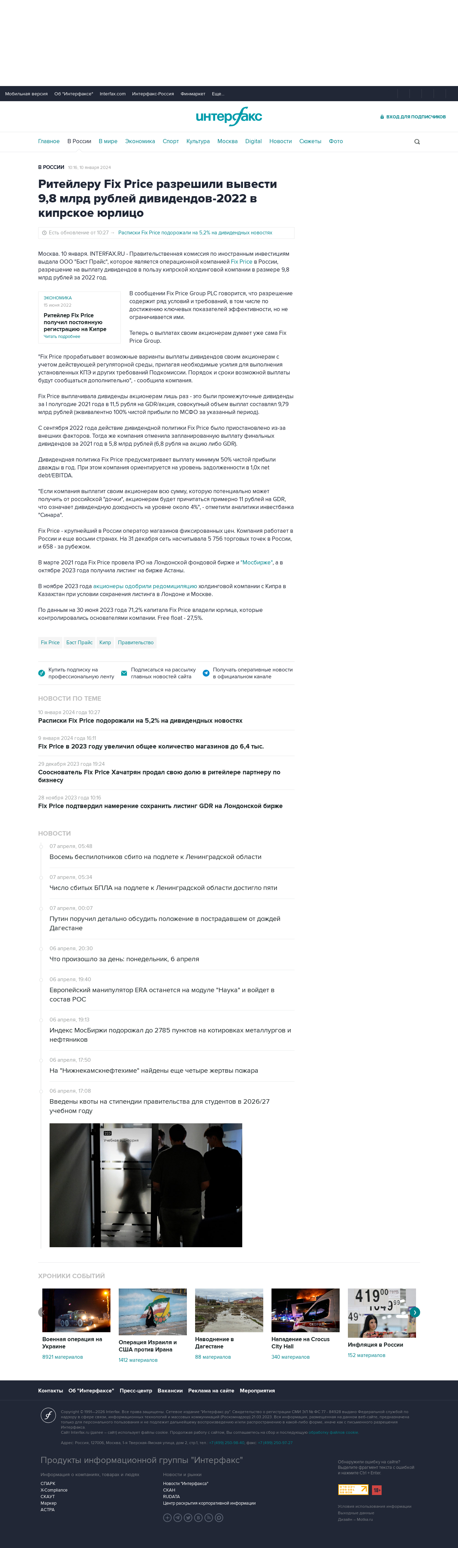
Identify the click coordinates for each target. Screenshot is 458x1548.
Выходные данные (356, 1513)
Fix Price (242, 261)
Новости (280, 141)
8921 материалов (62, 1357)
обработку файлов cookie (333, 1432)
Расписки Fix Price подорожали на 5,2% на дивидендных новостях (195, 233)
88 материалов (213, 1357)
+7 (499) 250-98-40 (226, 1442)
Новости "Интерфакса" (185, 1483)
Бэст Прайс (79, 642)
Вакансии (170, 1390)
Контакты (50, 1390)
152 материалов (366, 1355)
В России (79, 141)
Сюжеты (310, 141)
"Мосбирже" (257, 562)
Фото (336, 141)
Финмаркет (193, 94)
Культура (198, 141)
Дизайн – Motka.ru (355, 1519)
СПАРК (48, 1483)
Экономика (140, 141)
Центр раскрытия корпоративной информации (209, 1503)
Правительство (136, 642)
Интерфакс (229, 116)
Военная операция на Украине (72, 1343)
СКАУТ (48, 1496)
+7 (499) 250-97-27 (275, 1442)
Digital (253, 141)
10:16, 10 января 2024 (89, 167)
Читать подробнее (79, 325)
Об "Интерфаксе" (73, 94)
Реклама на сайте (211, 1390)
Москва (227, 141)
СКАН (169, 1490)
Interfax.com (113, 94)
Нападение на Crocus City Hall (300, 1343)
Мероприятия (257, 1390)
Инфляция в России (375, 1345)
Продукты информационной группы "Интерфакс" (142, 1460)
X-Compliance (54, 1490)
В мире (108, 141)
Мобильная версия (26, 94)
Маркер (48, 1503)
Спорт (171, 141)
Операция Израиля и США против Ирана (148, 1346)
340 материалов (290, 1357)
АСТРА (48, 1510)
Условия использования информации (375, 1506)
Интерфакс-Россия (153, 94)
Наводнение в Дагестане (214, 1343)
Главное (49, 141)
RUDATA (171, 1496)
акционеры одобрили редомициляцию (145, 586)
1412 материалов (138, 1360)
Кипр (105, 642)
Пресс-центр (136, 1390)
